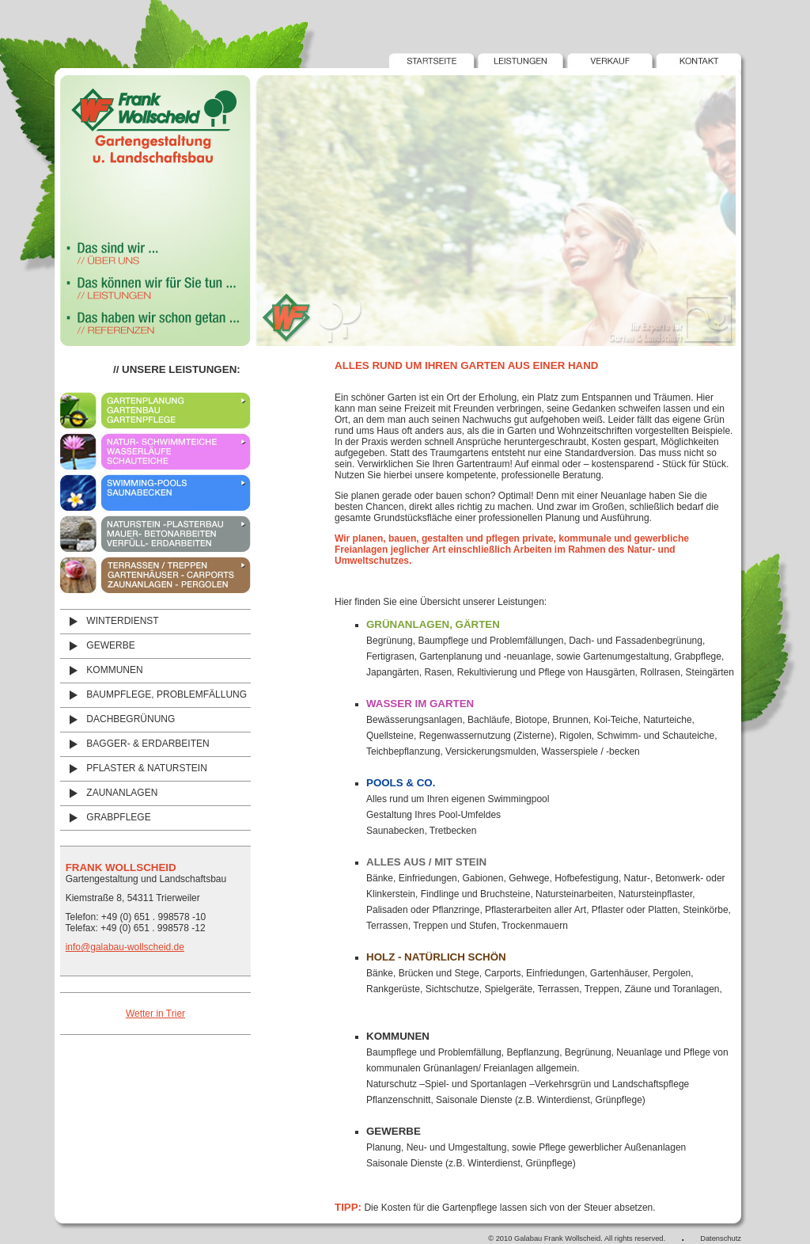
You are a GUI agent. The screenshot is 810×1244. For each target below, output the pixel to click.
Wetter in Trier (155, 1013)
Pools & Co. (400, 783)
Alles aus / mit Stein (426, 862)
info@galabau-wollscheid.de (125, 947)
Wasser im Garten (420, 703)
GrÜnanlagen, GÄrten (433, 624)
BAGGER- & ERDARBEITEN (135, 743)
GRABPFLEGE (105, 817)
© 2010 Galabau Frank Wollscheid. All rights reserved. (576, 1238)
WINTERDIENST (109, 620)
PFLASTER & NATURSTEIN (133, 768)
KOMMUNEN (101, 669)
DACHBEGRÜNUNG (117, 719)
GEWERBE (97, 645)
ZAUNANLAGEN (108, 792)
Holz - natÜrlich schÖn (436, 957)
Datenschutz (720, 1238)
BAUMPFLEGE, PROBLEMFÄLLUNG (153, 694)
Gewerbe (393, 1131)
